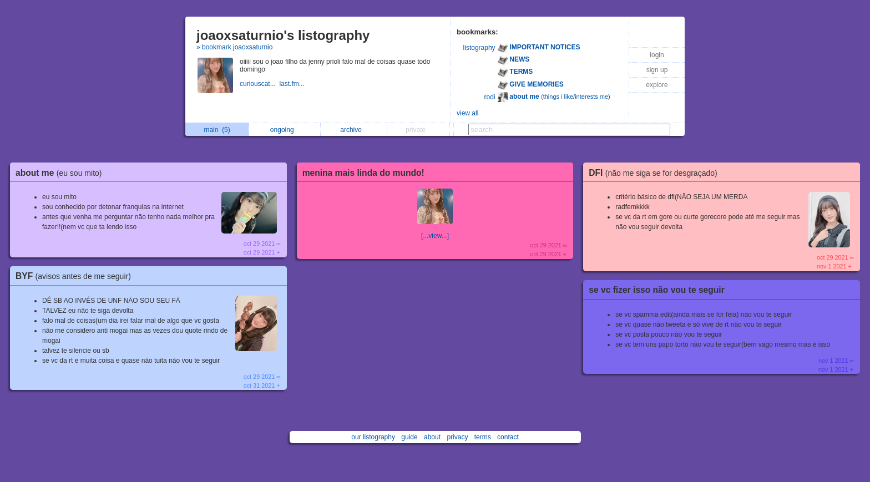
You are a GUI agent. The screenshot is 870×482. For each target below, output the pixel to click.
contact (508, 437)
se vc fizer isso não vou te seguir (656, 290)
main (217, 130)
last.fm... (292, 84)
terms (482, 437)
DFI (655, 172)
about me (62, 172)
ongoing (285, 130)
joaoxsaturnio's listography (283, 35)
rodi (489, 97)
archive (353, 130)
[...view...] (435, 236)
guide (409, 437)
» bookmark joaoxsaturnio (234, 47)
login (657, 55)
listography (479, 48)
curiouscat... (259, 84)
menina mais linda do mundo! (363, 172)
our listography (373, 437)
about (432, 437)
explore (656, 85)
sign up (657, 70)
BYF (76, 276)
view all (467, 113)
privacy (457, 437)
